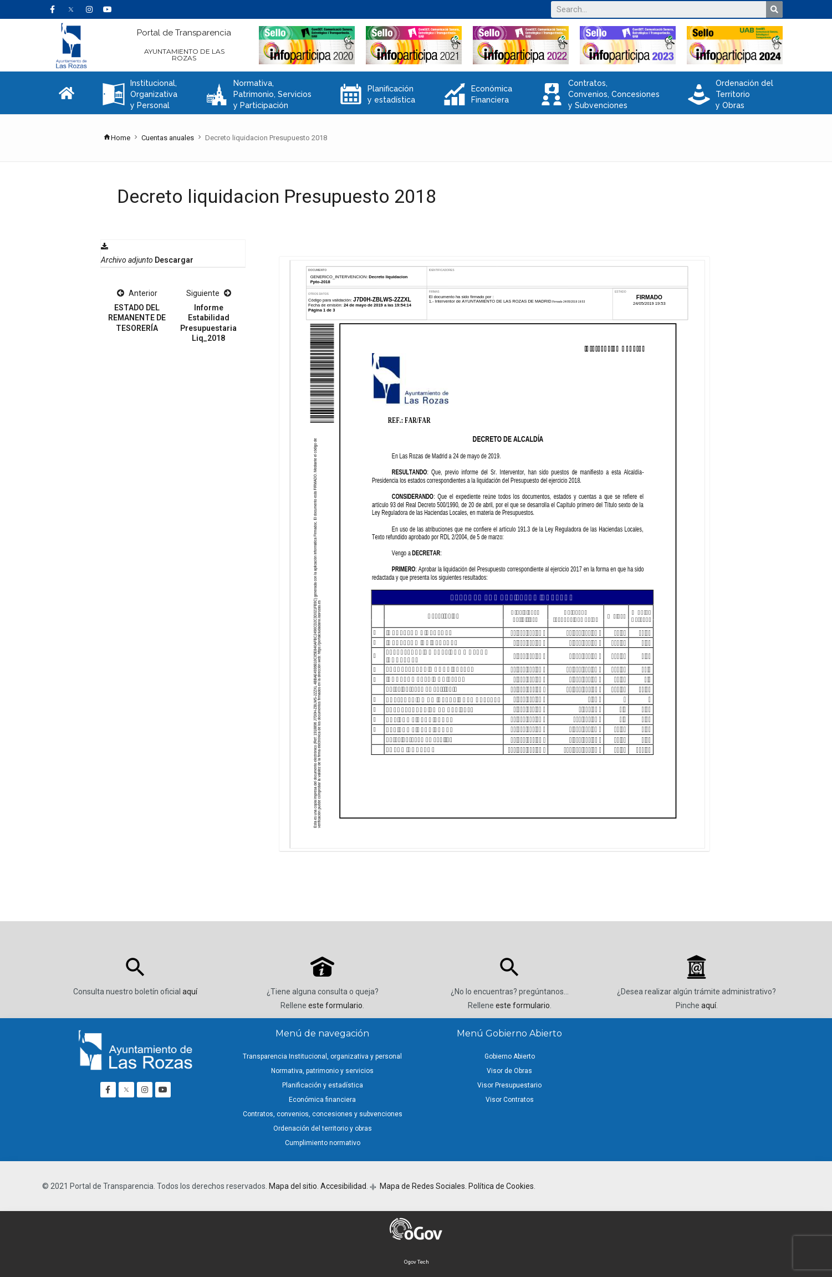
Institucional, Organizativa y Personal (140, 94)
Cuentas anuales (167, 138)
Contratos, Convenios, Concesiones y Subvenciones (600, 94)
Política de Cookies (501, 1186)
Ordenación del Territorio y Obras (730, 94)
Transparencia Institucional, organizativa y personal (322, 1056)
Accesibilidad (343, 1186)
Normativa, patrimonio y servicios (322, 1071)
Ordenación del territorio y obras (322, 1128)
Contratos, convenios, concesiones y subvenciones (322, 1114)
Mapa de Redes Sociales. (422, 1186)
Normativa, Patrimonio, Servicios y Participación (259, 94)
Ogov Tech (416, 1262)
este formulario (335, 1005)
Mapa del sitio (293, 1186)
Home (116, 138)
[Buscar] (774, 9)
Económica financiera (322, 1100)
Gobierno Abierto (509, 1056)
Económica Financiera (477, 94)
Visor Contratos (510, 1100)
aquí (189, 991)
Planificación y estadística (377, 94)
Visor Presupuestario (509, 1085)
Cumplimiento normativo (322, 1143)
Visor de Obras (509, 1071)
